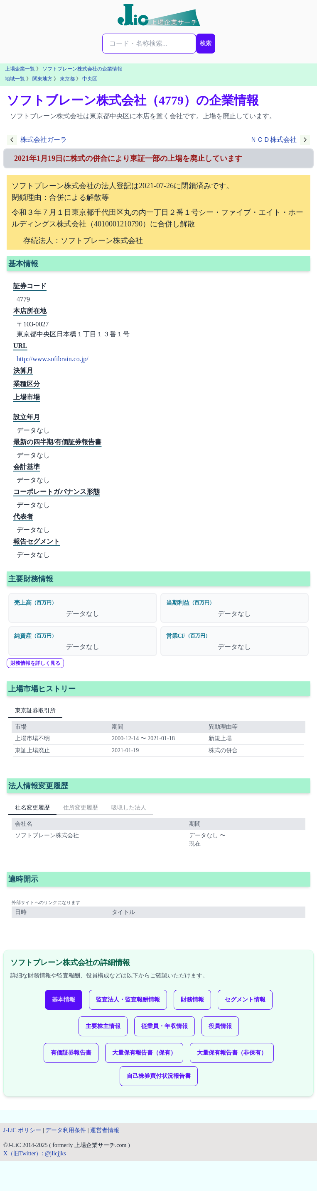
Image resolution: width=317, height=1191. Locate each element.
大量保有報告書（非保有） (232, 1053)
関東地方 (42, 79)
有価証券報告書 (71, 1053)
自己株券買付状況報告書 (159, 1076)
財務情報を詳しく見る (35, 663)
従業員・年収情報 (164, 1026)
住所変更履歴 (80, 808)
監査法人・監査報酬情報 (128, 1000)
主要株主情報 (103, 1026)
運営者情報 (104, 1130)
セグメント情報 (245, 1000)
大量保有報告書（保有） (144, 1053)
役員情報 (220, 1026)
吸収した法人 (128, 808)
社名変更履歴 (32, 808)
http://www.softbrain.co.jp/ (52, 358)
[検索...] (149, 43)
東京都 (67, 79)
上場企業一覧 (20, 69)
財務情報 (192, 1000)
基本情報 (63, 1000)
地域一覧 (15, 79)
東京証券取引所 (35, 710)
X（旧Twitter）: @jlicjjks (34, 1153)
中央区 (89, 79)
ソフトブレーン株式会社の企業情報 (82, 69)
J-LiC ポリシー (22, 1130)
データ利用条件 (65, 1130)
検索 (205, 43)
